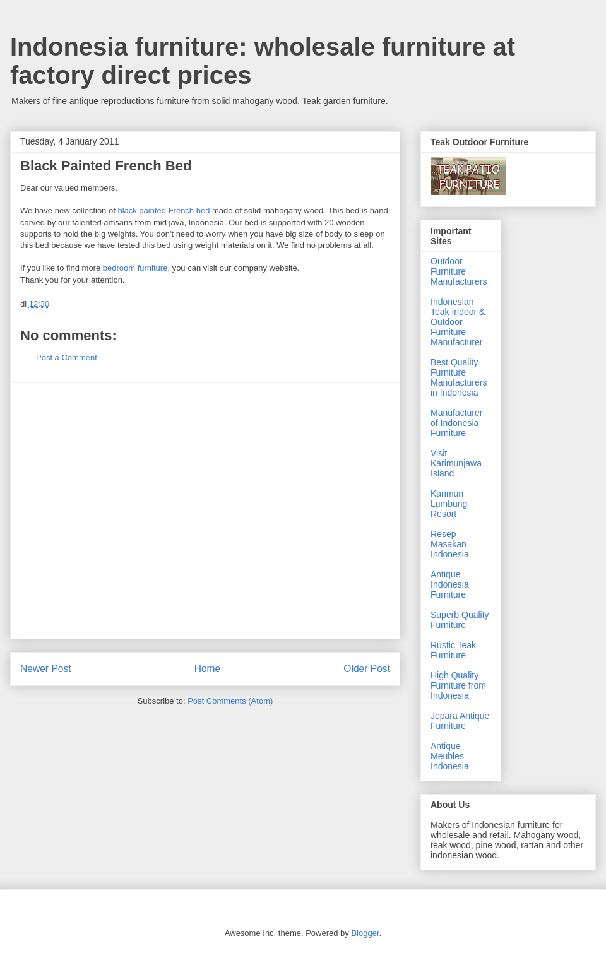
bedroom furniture (135, 268)
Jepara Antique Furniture (460, 721)
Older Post (366, 668)
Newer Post (45, 668)
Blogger (365, 933)
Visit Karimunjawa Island (456, 463)
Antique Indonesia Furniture (450, 584)
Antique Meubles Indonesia (450, 756)
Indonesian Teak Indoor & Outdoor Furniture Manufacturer (458, 322)
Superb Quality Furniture (460, 620)
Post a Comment (66, 357)
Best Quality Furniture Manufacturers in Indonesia (459, 377)
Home (207, 668)
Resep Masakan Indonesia (450, 544)
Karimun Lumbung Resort (449, 503)
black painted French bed (163, 210)
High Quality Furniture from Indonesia (458, 685)
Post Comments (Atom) (230, 701)
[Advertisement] (118, 511)
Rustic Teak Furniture (453, 650)
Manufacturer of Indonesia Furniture (456, 423)
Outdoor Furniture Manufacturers (459, 271)
